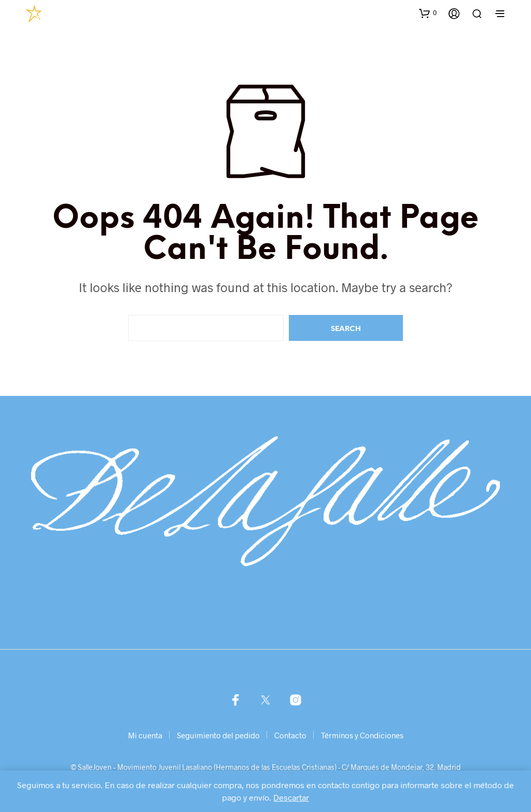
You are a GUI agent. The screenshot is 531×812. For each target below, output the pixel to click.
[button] (428, 13)
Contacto (290, 735)
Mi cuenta (145, 735)
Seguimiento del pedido (218, 735)
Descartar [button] (291, 797)
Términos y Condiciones (362, 735)
